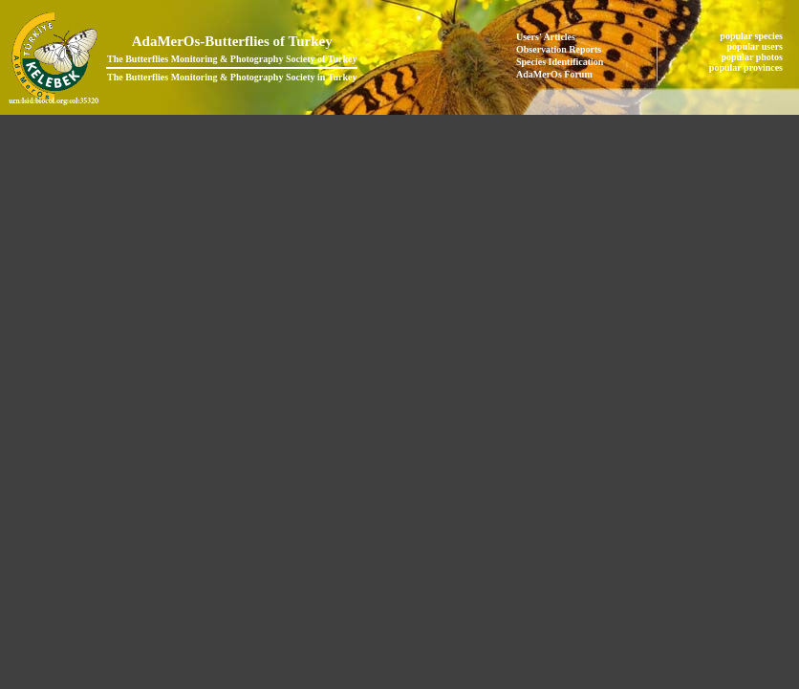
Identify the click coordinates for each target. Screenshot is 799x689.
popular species (752, 36)
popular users (756, 46)
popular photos (753, 57)
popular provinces (747, 67)
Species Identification (559, 61)
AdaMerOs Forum (554, 74)
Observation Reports (558, 49)
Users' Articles (545, 37)
